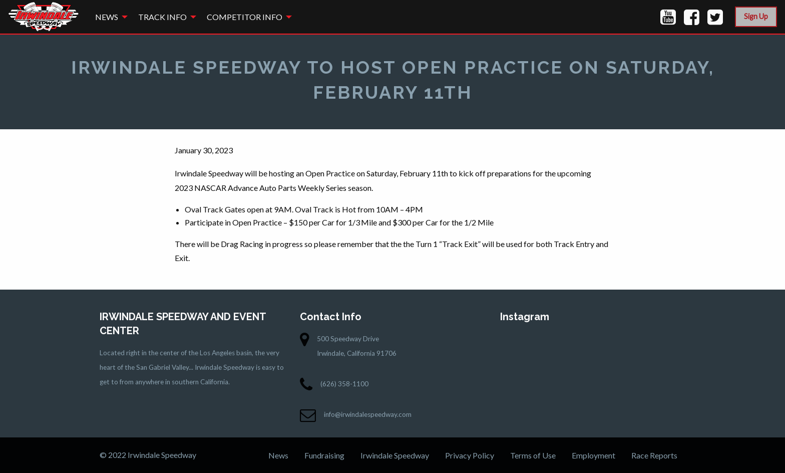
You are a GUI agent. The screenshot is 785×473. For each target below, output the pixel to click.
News (106, 17)
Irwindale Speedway (394, 455)
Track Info (162, 17)
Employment (593, 455)
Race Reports (654, 455)
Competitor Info (244, 17)
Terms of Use (533, 455)
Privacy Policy (469, 455)
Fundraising (324, 455)
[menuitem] (108, 17)
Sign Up (756, 16)
